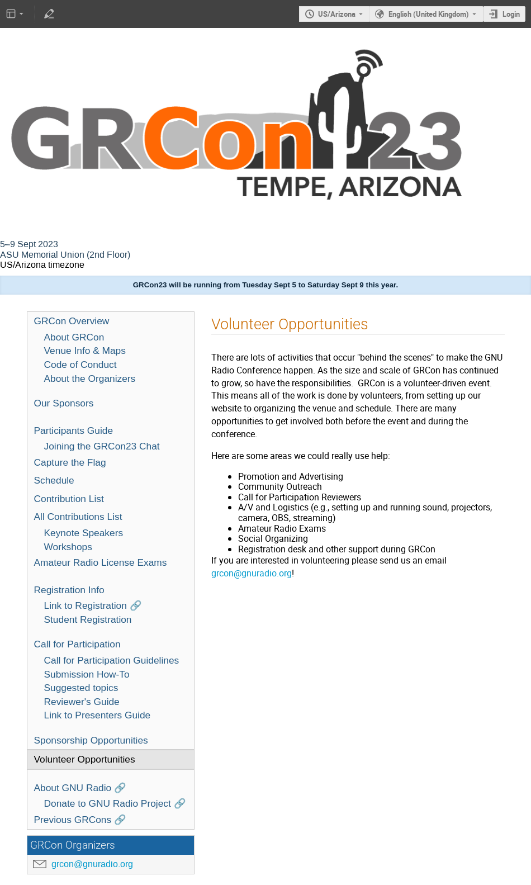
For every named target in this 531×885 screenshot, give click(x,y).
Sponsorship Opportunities (91, 740)
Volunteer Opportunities (84, 759)
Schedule (54, 480)
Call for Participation (77, 644)
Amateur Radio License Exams (100, 562)
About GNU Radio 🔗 (80, 787)
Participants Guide (73, 430)
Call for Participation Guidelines (111, 660)
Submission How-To (87, 674)
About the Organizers (90, 378)
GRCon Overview (72, 320)
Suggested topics (81, 687)
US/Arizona (336, 14)
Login (511, 14)
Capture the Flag (70, 462)
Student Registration (88, 619)
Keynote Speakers (84, 532)
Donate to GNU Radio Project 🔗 (115, 803)
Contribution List (69, 498)
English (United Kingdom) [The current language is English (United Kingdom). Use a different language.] (428, 14)
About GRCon (74, 337)
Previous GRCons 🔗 (80, 819)
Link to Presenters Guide (97, 715)
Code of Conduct (80, 364)
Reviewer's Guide (82, 701)
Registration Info (69, 589)
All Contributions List (78, 516)
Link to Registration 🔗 (93, 605)
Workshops (68, 546)
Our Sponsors (64, 403)
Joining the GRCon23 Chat (102, 446)
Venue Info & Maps (85, 350)
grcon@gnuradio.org (92, 864)
